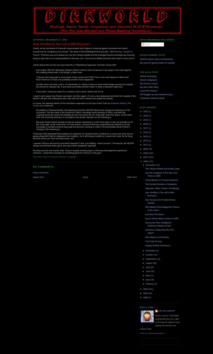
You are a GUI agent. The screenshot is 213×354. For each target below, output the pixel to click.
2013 (145, 136)
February (150, 284)
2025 (145, 111)
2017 (145, 128)
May (148, 275)
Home (85, 177)
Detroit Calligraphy (148, 80)
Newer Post (38, 177)
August (149, 263)
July (148, 267)
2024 (145, 115)
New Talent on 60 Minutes (157, 237)
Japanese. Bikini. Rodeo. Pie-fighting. (162, 188)
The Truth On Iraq (153, 241)
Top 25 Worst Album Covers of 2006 (161, 218)
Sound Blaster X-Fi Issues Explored (161, 180)
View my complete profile (152, 333)
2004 (145, 293)
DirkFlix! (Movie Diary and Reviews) (156, 59)
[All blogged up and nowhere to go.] (156, 94)
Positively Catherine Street (152, 98)
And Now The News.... (155, 214)
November (151, 250)
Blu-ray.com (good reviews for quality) (157, 63)
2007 (145, 157)
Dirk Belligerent (166, 311)
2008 (145, 153)
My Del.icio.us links (149, 83)
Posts (146, 44)
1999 (145, 297)
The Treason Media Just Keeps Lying (162, 168)
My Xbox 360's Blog (149, 87)
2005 (145, 289)
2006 (145, 161)
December (151, 165)
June (148, 271)
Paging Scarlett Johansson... (158, 245)
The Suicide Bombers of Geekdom (161, 184)
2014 (145, 132)
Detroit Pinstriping (148, 76)
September (151, 259)
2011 (145, 145)
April (148, 279)
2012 (145, 140)
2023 (145, 120)
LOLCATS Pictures (148, 91)
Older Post (132, 177)
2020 (145, 124)
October (150, 255)
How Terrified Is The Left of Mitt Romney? (61, 44)
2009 (145, 149)
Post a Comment (41, 172)
